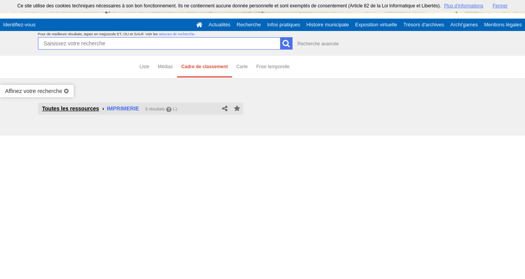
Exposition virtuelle (376, 25)
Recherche (249, 25)
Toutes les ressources (70, 108)
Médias (165, 66)
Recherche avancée (318, 43)
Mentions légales (503, 25)
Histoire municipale (327, 25)
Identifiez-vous (19, 25)
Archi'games (464, 25)
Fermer (500, 6)
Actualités (219, 25)
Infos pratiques (283, 25)
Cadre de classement (204, 66)
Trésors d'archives (423, 25)
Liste (144, 66)
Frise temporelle (272, 66)
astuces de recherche (177, 34)
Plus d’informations (463, 6)
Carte (242, 66)
